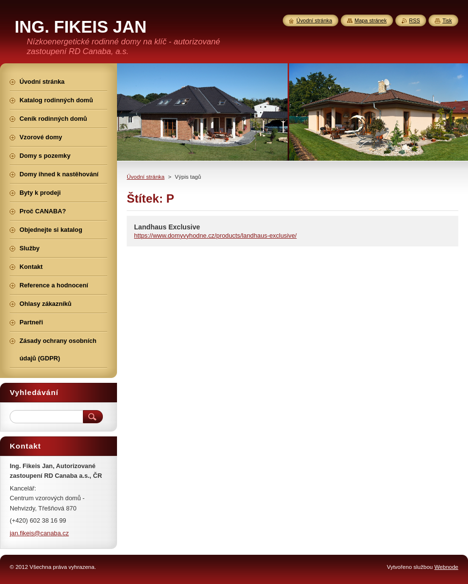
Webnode (446, 567)
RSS (414, 20)
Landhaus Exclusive (167, 227)
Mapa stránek (370, 20)
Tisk (447, 20)
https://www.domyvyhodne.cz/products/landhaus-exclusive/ (215, 235)
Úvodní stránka (145, 177)
